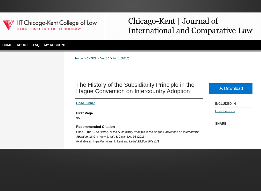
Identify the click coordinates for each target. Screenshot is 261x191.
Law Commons (225, 111)
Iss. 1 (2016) (121, 58)
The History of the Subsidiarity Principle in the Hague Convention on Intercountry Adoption (135, 87)
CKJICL (92, 58)
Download (231, 88)
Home (79, 58)
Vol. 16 (104, 58)
